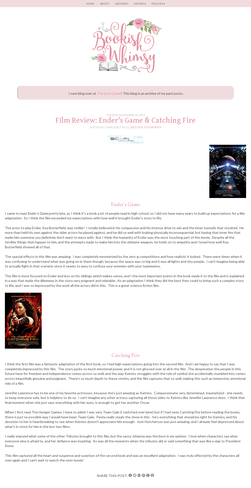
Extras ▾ (140, 3)
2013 (133, 127)
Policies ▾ (158, 3)
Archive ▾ (121, 3)
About (105, 3)
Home (90, 3)
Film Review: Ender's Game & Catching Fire (125, 120)
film (140, 127)
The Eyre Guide (109, 93)
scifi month (152, 127)
